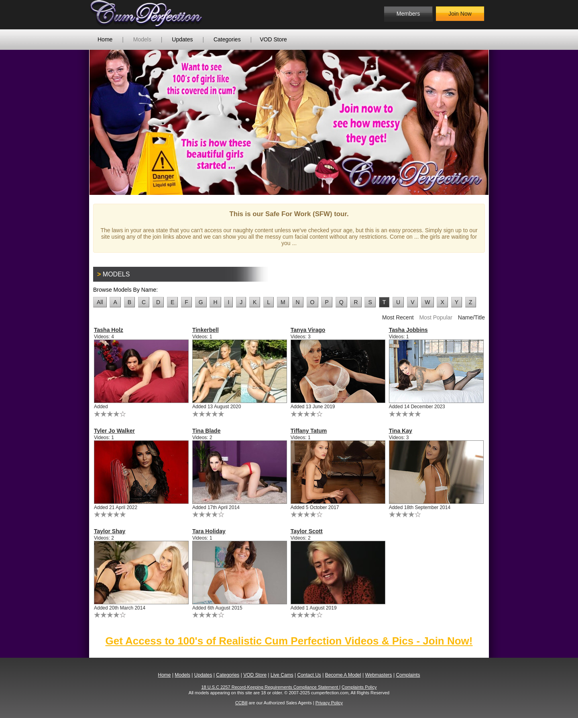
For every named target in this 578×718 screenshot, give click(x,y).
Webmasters (378, 675)
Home (105, 39)
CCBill (241, 702)
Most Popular (435, 317)
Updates (182, 39)
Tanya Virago (308, 330)
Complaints (408, 675)
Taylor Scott (307, 531)
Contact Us (309, 675)
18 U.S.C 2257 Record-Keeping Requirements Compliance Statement (270, 687)
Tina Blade (206, 431)
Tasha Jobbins (408, 330)
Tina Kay (400, 431)
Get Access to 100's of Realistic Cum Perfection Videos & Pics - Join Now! (288, 641)
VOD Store (273, 39)
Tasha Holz (108, 330)
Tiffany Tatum (309, 431)
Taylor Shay (109, 531)
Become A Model (343, 675)
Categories (227, 39)
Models (142, 39)
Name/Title (471, 317)
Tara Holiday (209, 531)
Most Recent (398, 317)
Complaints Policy (359, 687)
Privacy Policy (329, 702)
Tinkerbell (205, 330)
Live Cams (282, 675)
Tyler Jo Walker (114, 431)
